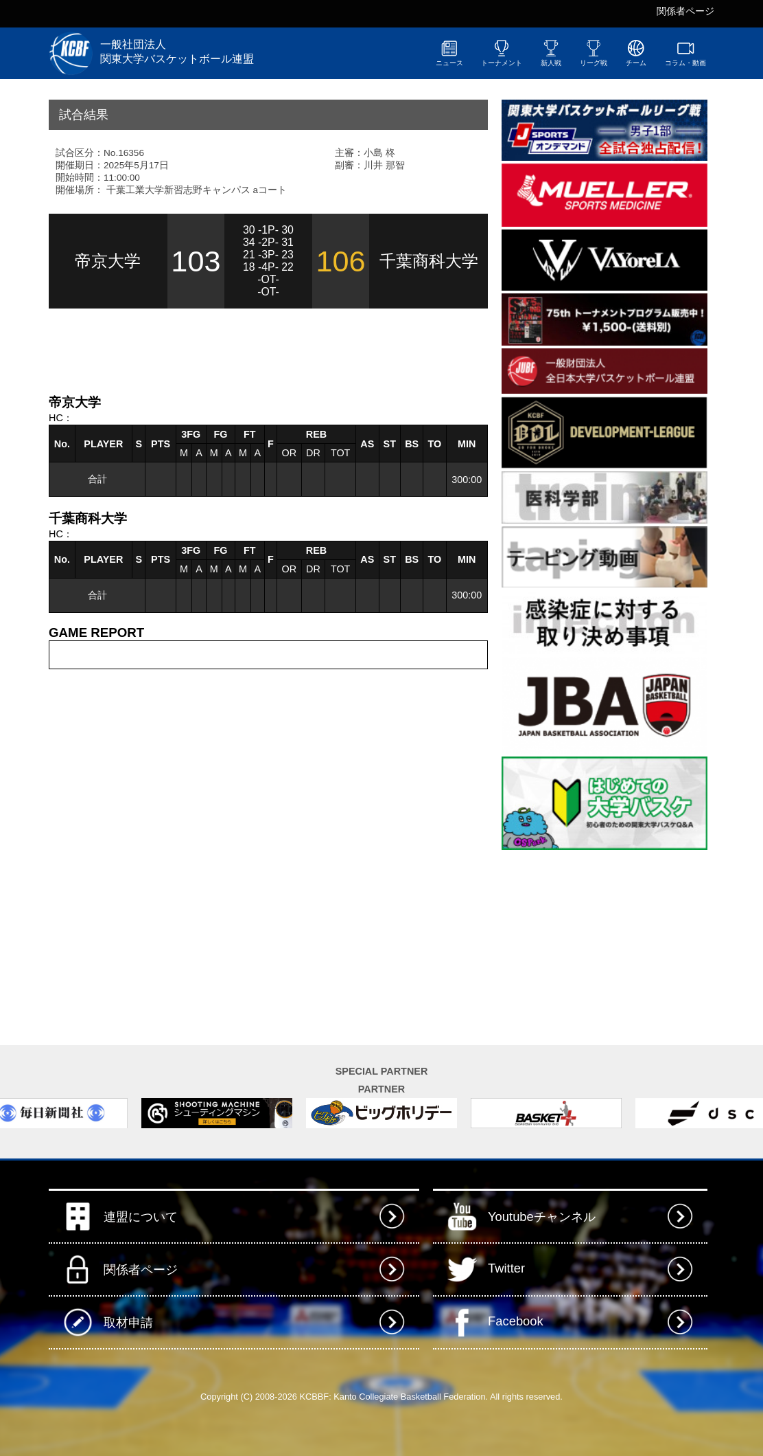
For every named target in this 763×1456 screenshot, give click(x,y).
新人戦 (551, 53)
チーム (636, 53)
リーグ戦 (593, 53)
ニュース (449, 53)
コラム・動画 (685, 53)
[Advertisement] (209, 349)
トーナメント (501, 53)
